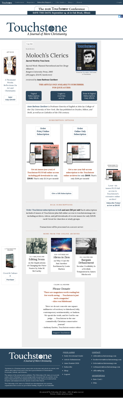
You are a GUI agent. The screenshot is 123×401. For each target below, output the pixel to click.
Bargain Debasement (86, 261)
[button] (45, 2)
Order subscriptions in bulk (43, 210)
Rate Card (97, 379)
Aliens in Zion (61, 257)
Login (119, 2)
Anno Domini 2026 (71, 363)
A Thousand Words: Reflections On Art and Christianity (10, 85)
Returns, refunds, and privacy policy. (61, 394)
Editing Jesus (37, 259)
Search (79, 2)
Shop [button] (70, 2)
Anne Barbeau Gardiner (37, 106)
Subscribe (68, 367)
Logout (67, 374)
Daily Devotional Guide (73, 356)
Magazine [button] (31, 2)
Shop (66, 370)
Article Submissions (72, 359)
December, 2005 (88, 72)
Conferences (19, 2)
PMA (95, 383)
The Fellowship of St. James (57, 392)
